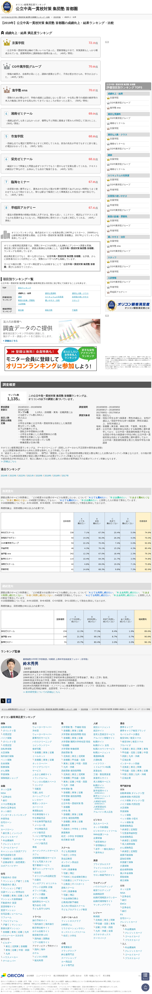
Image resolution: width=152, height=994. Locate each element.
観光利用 (39, 960)
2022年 (21, 475)
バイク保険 (6, 738)
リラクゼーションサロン (73, 928)
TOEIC (66, 877)
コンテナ (39, 785)
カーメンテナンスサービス (45, 850)
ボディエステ (99, 871)
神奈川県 (48, 310)
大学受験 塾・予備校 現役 (73, 727)
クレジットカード (9, 837)
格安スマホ (138, 741)
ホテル (35, 953)
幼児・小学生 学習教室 (72, 836)
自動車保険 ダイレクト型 (132, 793)
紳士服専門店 (67, 954)
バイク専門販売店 (43, 836)
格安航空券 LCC (40, 935)
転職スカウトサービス (104, 749)
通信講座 (65, 866)
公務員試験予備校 (69, 902)
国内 (37, 949)
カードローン (7, 829)
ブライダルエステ (102, 864)
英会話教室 (66, 858)
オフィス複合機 (39, 898)
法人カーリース (100, 823)
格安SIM (126, 741)
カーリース (37, 807)
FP (64, 869)
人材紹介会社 (99, 802)
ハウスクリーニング (42, 741)
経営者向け (100, 841)
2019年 (47, 475)
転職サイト (98, 741)
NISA (3, 793)
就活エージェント (102, 727)
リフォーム (6, 917)
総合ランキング (24, 288)
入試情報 (21, 304)
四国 (124, 756)
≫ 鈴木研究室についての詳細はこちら (41, 692)
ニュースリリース (43, 976)
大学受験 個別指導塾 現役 (73, 734)
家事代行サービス (41, 738)
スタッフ (75, 300)
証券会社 (7, 797)
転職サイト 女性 (101, 745)
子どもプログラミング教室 (74, 909)
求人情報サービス (102, 781)
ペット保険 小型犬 (129, 818)
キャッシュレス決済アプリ (14, 851)
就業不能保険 (126, 855)
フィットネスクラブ (71, 921)
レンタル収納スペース (45, 781)
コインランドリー (41, 745)
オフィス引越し (39, 890)
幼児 (65, 855)
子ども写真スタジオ (42, 861)
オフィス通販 (38, 894)
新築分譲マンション (10, 928)
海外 (43, 949)
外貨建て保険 (126, 862)
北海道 (66, 756)
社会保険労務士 (79, 877)
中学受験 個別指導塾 (71, 796)
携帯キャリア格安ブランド (133, 730)
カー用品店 (66, 961)
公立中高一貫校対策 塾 (72, 803)
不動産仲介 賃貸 (8, 903)
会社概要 (30, 976)
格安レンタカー (39, 803)
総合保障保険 (126, 869)
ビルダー (7, 942)
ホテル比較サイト (41, 931)
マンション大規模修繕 (11, 899)
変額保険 (124, 877)
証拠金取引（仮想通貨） (15, 862)
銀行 (5, 800)
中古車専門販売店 (43, 821)
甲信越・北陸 (78, 760)
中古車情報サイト (41, 814)
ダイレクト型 (9, 730)
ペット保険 (6, 760)
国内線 (38, 938)
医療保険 (5, 767)
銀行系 (6, 833)
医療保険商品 (126, 826)
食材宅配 (36, 749)
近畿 (20, 895)
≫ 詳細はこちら (8, 461)
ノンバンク (17, 833)
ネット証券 (6, 789)
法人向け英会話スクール (73, 906)
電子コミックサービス (43, 869)
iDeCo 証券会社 (8, 807)
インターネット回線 (129, 763)
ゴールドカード (10, 847)
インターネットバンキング (14, 815)
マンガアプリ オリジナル (44, 883)
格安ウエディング (102, 890)
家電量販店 (66, 947)
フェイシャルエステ (103, 868)
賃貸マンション (8, 910)
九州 (26, 895)
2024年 (4, 475)
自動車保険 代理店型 (130, 797)
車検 (34, 847)
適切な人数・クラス (80, 293)
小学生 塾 (65, 810)
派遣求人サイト (100, 778)
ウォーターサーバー (42, 727)
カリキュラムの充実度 (54, 297)
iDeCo (123, 903)
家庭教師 (65, 832)
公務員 (66, 884)
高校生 (66, 829)
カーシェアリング (41, 796)
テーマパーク (99, 938)
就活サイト (98, 730)
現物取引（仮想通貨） (13, 858)
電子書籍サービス (41, 865)
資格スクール (67, 887)
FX (2, 826)
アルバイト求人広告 (103, 812)
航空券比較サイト (41, 927)
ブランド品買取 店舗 (42, 887)
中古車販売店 (38, 818)
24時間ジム (66, 924)
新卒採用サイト (100, 791)
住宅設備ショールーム (11, 914)
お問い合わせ (76, 976)
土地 (26, 881)
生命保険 (5, 763)
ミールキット (38, 756)
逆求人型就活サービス (104, 734)
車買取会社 (37, 810)
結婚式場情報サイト (103, 901)
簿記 (72, 873)
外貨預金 (5, 818)
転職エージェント (102, 752)
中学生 (75, 829)
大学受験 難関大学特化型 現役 (75, 741)
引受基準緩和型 (129, 833)
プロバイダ (125, 745)
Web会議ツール (101, 834)
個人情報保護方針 (60, 976)
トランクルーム (39, 778)
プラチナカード (132, 940)
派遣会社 (97, 770)
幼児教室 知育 (68, 839)
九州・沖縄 (68, 767)
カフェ (35, 854)
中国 (146, 752)
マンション (8, 881)
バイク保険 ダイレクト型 (132, 800)
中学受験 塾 (67, 789)
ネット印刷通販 (100, 827)
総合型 (38, 872)
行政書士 (67, 880)
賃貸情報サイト (8, 906)
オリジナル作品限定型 (45, 876)
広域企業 (126, 760)
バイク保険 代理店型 (130, 804)
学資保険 (5, 774)
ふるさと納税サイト (42, 774)
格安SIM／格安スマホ (130, 738)
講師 (20, 297)
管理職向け (100, 845)
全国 (110, 931)
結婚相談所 (98, 894)
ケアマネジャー (81, 880)
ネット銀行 (6, 811)
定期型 (134, 829)
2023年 (13, 475)
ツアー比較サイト (41, 942)
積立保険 (124, 880)
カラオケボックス (102, 934)
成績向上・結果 (115, 93)
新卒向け (99, 852)
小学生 (84, 829)
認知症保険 (125, 858)
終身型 (125, 829)
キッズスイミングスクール (73, 932)
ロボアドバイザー (9, 866)
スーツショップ (68, 958)
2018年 (56, 475)
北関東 (15, 946)
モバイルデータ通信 (129, 734)
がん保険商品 (126, 847)
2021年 (30, 475)
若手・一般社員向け (105, 849)
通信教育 (65, 825)
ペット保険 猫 (127, 822)
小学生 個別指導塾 (70, 818)
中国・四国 (24, 950)
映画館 (96, 916)
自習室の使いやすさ (80, 297)
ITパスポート (78, 884)
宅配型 (38, 789)
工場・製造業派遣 (102, 774)
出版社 (38, 879)
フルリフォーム (10, 921)
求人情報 (106, 976)
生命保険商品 (126, 837)
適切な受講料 (50, 293)
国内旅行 (39, 924)
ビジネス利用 (41, 956)
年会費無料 (8, 840)
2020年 (39, 475)
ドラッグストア (68, 951)
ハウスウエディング (103, 886)
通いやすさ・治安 (52, 300)
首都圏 (6, 895)
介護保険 (124, 866)
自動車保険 (6, 727)
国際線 (46, 938)
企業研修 (97, 838)
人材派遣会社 (99, 807)
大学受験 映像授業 (70, 749)
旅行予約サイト (39, 920)
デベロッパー (9, 961)
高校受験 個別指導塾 (71, 770)
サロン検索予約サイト (104, 875)
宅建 (65, 873)
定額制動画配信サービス (44, 858)
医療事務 (72, 869)
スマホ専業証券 (8, 804)
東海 (14, 895)
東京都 (21, 310)
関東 (113, 920)
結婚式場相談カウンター (105, 897)
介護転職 (97, 760)
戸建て (19, 881)
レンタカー (37, 800)
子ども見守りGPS (41, 909)
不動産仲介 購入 (8, 884)
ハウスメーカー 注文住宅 (12, 935)
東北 (8, 946)
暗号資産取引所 (8, 855)
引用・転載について (92, 976)
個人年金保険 (126, 873)
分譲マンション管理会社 (12, 892)
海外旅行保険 (7, 756)
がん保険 (5, 770)
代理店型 (7, 734)
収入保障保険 (128, 844)
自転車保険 (6, 749)
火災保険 (5, 752)
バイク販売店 (38, 832)
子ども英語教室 (68, 851)
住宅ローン (6, 822)
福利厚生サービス (41, 901)
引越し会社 (37, 792)
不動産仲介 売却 (8, 877)
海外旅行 (49, 924)
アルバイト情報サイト (104, 738)
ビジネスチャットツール (105, 831)
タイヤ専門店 (67, 965)
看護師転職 (98, 756)
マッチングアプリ (102, 905)
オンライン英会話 (69, 862)
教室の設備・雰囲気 (26, 300)
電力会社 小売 (39, 905)
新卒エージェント (102, 797)
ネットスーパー (39, 763)
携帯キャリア (126, 727)
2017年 (65, 475)
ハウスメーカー (10, 957)
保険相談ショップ (9, 778)
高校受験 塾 (67, 752)
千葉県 (75, 310)
